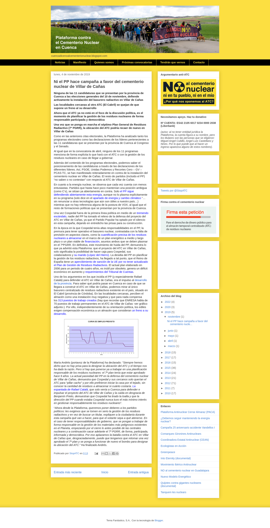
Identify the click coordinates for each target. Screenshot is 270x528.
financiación (92, 241)
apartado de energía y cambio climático (117, 198)
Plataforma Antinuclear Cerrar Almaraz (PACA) (188, 412)
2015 (168, 367)
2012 (168, 383)
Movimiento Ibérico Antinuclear (178, 464)
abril (170, 340)
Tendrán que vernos (172, 62)
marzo (172, 346)
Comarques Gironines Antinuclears (181, 433)
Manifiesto (79, 62)
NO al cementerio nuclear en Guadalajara (185, 470)
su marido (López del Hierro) (91, 255)
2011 (168, 388)
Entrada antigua (138, 472)
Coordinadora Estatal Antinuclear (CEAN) (185, 439)
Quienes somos (104, 62)
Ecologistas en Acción (173, 445)
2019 (168, 312)
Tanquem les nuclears (173, 492)
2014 (168, 372)
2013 (168, 377)
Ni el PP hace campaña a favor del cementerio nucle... (187, 323)
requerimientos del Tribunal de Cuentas (109, 271)
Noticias (60, 62)
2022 (168, 301)
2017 (168, 357)
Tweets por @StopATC (174, 190)
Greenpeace (168, 452)
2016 (168, 362)
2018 (168, 352)
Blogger (159, 520)
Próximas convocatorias (137, 62)
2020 (168, 307)
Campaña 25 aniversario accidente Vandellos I (188, 427)
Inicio (104, 472)
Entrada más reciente (68, 472)
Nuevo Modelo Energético (176, 476)
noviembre (174, 316)
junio (171, 330)
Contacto (199, 62)
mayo (171, 335)
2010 (168, 393)
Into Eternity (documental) (176, 458)
